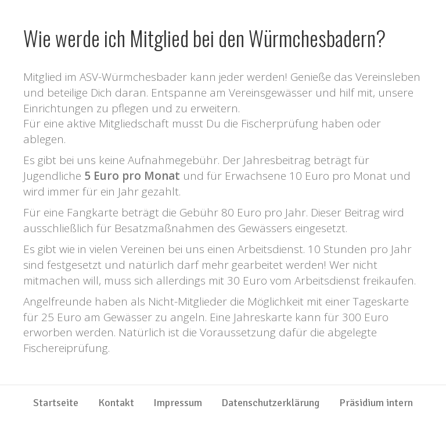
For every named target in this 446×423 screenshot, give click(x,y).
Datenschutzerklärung (270, 403)
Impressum (177, 403)
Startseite (55, 403)
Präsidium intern (376, 403)
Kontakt (116, 403)
